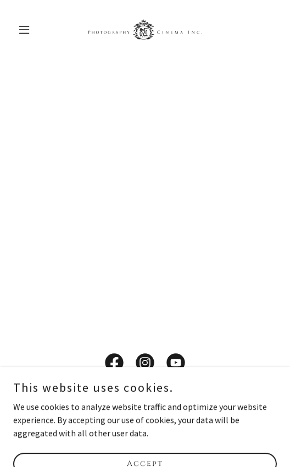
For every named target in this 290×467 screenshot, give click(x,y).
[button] (33, 30)
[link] (145, 29)
